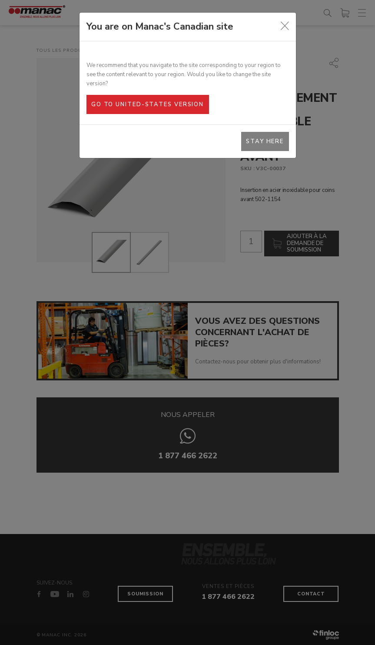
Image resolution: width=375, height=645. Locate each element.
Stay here (265, 141)
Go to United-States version (147, 104)
